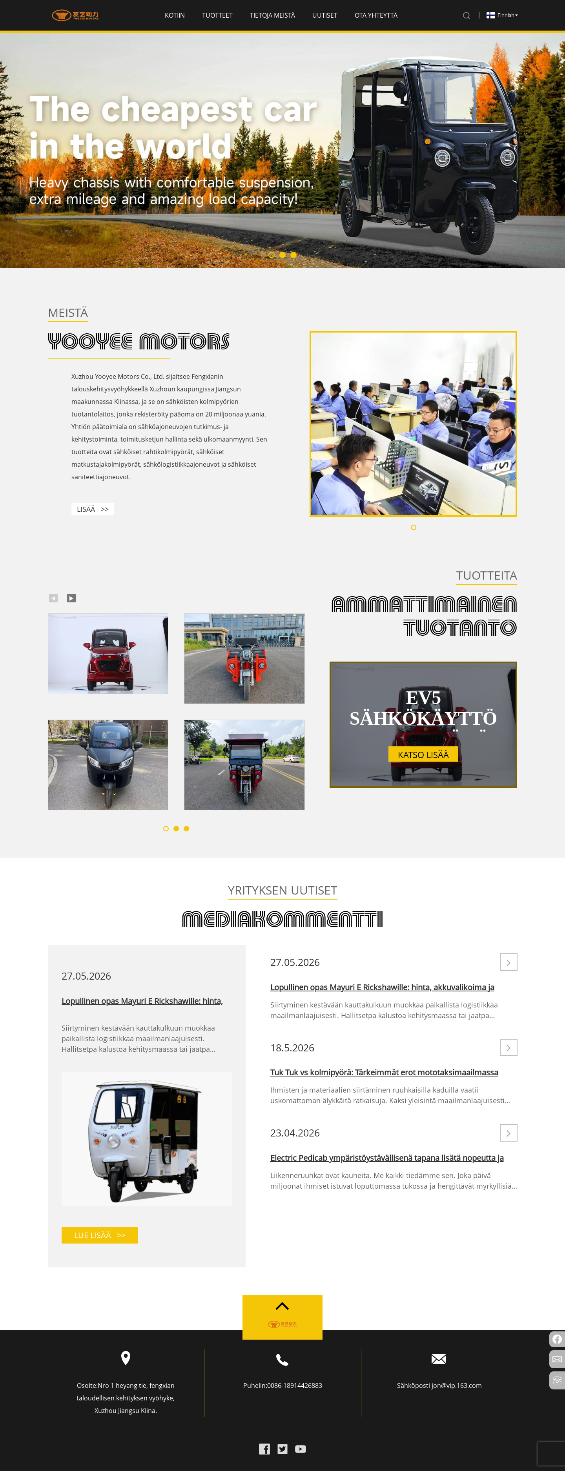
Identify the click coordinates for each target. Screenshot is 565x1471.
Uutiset (324, 15)
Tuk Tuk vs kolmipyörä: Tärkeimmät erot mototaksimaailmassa (384, 1072)
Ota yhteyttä (376, 15)
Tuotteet (217, 15)
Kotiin (175, 15)
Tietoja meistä (272, 15)
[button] (271, 255)
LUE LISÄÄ (100, 1235)
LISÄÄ (92, 509)
